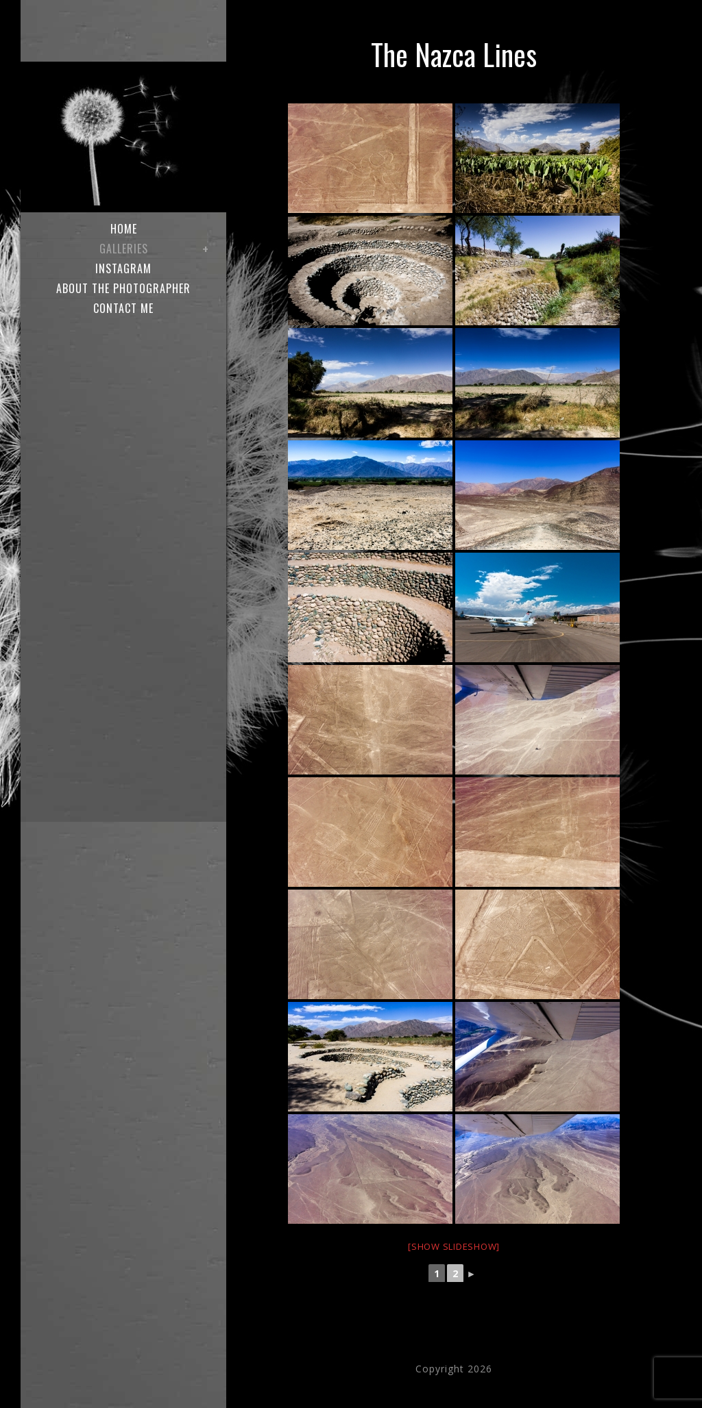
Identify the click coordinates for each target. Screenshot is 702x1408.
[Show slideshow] (454, 1246)
